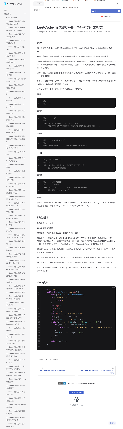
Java (69, 32)
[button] (15, 10)
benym (41, 32)
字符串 (63, 32)
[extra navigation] (118, 3)
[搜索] (38, 3)
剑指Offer (84, 32)
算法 (90, 32)
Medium (76, 32)
